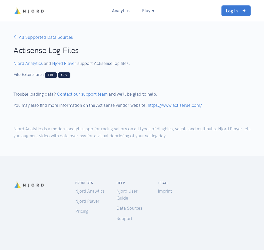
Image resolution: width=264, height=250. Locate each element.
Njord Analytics (28, 63)
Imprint (165, 191)
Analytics (121, 10)
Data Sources (129, 208)
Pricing (81, 211)
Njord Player (64, 63)
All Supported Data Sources (43, 37)
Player (148, 10)
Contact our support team (82, 94)
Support (125, 218)
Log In (236, 10)
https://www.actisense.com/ (175, 105)
